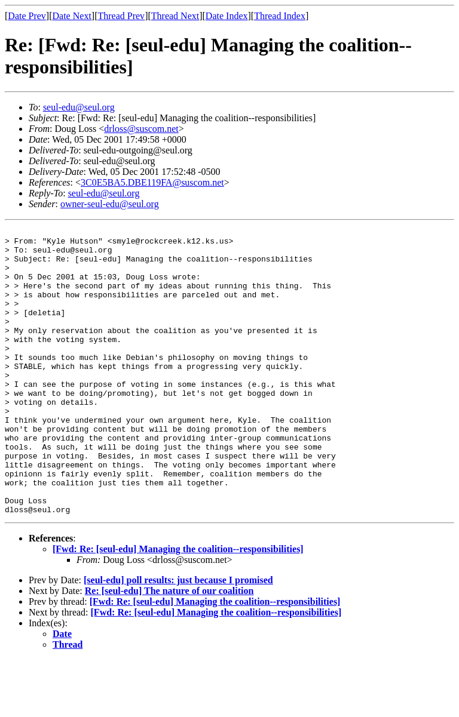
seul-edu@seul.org (79, 107)
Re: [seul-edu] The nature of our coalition (169, 648)
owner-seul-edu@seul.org (109, 204)
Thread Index (279, 16)
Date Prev (27, 16)
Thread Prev (121, 16)
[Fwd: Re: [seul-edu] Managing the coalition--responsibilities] (178, 606)
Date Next (72, 16)
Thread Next (175, 16)
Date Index (227, 16)
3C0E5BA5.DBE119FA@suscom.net (152, 182)
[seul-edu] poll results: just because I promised (178, 637)
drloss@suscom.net (141, 129)
